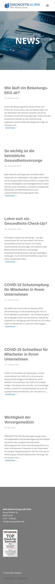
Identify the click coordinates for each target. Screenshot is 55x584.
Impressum (22, 578)
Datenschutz (9, 578)
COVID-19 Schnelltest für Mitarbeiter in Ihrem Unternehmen (26, 354)
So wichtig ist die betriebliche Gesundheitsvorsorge (23, 155)
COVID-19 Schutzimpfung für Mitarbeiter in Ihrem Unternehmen (26, 289)
